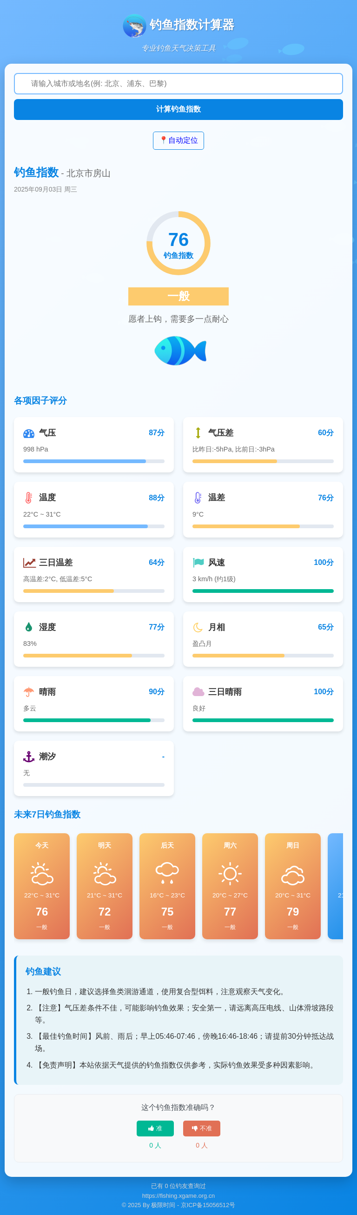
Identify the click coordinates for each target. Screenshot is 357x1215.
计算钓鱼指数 (178, 109)
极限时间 (163, 1205)
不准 (202, 1128)
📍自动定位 (178, 140)
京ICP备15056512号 (208, 1205)
